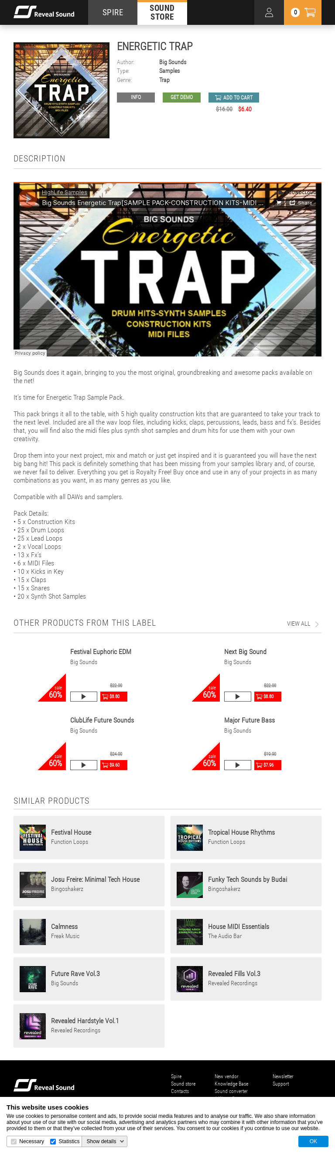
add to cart (238, 98)
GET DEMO (182, 97)
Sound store (183, 1084)
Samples (169, 71)
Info (136, 97)
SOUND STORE (162, 12)
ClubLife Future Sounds (102, 720)
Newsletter (283, 1076)
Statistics (68, 1141)
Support (281, 1084)
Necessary (31, 1141)
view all (299, 623)
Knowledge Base (231, 1084)
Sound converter (231, 1091)
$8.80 (114, 696)
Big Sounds (172, 62)
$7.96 (268, 765)
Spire (176, 1076)
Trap (164, 80)
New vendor (227, 1076)
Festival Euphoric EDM (100, 652)
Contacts (180, 1091)
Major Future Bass (249, 720)
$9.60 (114, 765)
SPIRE (113, 12)
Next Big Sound (245, 652)
